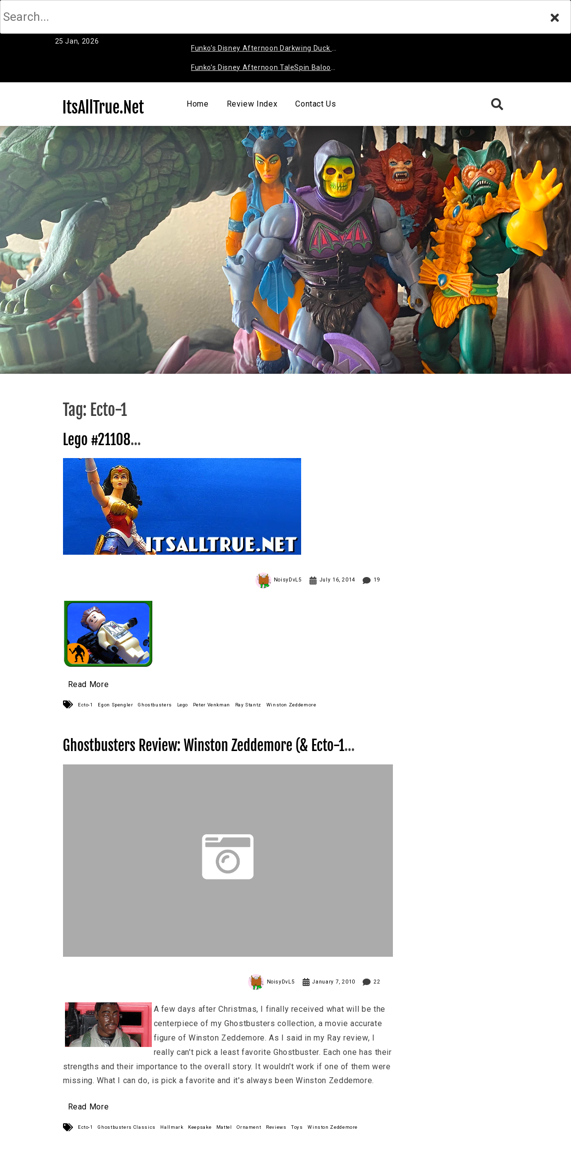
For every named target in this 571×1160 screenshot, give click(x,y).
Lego (183, 704)
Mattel (224, 1127)
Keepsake (199, 1127)
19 (377, 580)
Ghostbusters (155, 704)
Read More (88, 684)
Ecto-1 (85, 704)
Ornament (249, 1127)
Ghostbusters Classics (126, 1127)
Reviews (276, 1127)
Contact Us (315, 104)
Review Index (252, 104)
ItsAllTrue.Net (103, 107)
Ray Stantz (248, 704)
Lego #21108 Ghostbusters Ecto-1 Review (138, 448)
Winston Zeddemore (291, 704)
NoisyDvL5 (288, 580)
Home (198, 104)
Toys (297, 1127)
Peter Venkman (211, 704)
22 (377, 982)
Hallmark (171, 1127)
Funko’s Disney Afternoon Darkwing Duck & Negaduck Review (264, 50)
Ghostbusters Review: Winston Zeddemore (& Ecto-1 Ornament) (204, 754)
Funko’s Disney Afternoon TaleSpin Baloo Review (261, 69)
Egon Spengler (115, 704)
